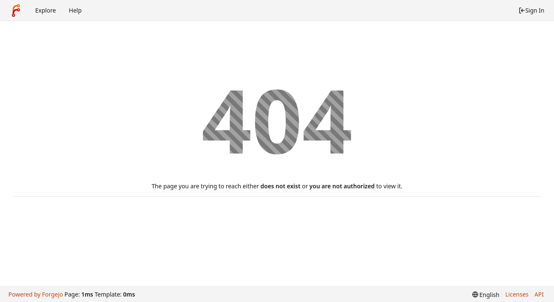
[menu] (486, 295)
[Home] (16, 10)
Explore (45, 10)
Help (75, 10)
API (539, 294)
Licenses (517, 294)
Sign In (531, 10)
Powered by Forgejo (35, 294)
